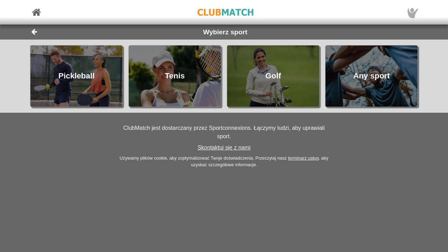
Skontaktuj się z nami (223, 147)
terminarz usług (303, 158)
